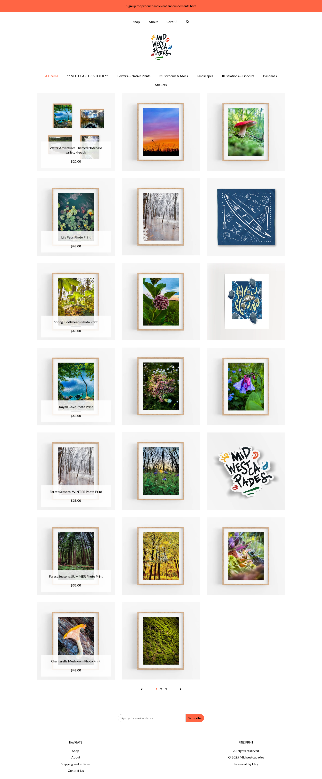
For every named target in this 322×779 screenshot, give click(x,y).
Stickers (161, 85)
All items (51, 76)
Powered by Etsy (246, 764)
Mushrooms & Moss (173, 76)
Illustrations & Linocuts (238, 76)
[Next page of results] (180, 689)
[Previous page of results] (142, 689)
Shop (136, 22)
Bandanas (270, 76)
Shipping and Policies (76, 764)
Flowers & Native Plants (134, 76)
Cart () (172, 22)
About (153, 22)
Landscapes (205, 76)
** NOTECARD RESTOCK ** (87, 76)
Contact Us (76, 770)
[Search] (187, 22)
